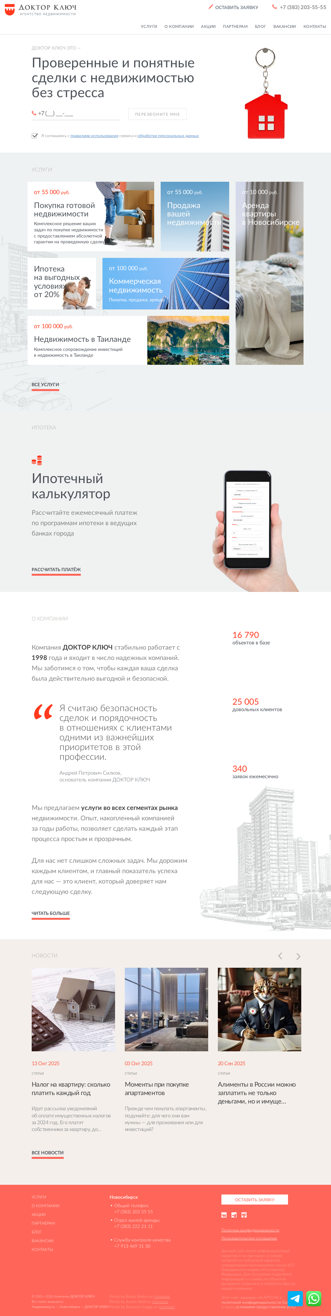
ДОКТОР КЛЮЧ (82, 1296)
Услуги (39, 1197)
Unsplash (162, 1296)
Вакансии (42, 1241)
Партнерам (43, 1223)
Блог (37, 1232)
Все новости (48, 1152)
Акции (39, 1214)
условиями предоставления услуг (266, 1307)
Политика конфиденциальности (250, 1230)
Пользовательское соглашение (249, 1238)
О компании (45, 1206)
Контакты (42, 1249)
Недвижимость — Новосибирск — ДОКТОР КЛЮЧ (70, 1307)
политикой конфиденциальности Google (257, 1302)
